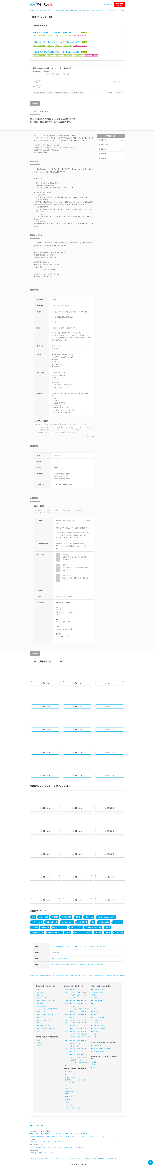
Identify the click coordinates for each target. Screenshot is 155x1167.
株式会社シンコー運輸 (87, 10)
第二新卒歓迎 (56, 964)
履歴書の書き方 (35, 1133)
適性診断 (77, 1133)
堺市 (83, 1037)
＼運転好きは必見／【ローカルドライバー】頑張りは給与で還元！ (57, 42)
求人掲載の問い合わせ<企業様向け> (80, 1158)
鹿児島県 (73, 1060)
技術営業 (35, 927)
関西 (66, 1031)
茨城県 (73, 1000)
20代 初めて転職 (104, 922)
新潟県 (73, 1014)
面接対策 (67, 1136)
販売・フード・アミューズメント (46, 998)
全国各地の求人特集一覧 (99, 1051)
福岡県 (73, 1054)
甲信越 (66, 1014)
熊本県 (73, 1057)
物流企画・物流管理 (75, 10)
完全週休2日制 (68, 1088)
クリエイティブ (41, 1011)
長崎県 (84, 1054)
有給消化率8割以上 (70, 1077)
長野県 (84, 1014)
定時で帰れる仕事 (37, 932)
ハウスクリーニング (59, 927)
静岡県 (78, 1023)
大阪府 (84, 1031)
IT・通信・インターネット (99, 989)
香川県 (78, 1049)
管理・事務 (51, 10)
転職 (32, 1142)
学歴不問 (100, 964)
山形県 (78, 995)
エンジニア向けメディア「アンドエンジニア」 (109, 1136)
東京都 (84, 1003)
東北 (66, 992)
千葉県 (78, 1003)
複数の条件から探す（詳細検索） (101, 1048)
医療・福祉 (40, 1003)
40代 (33, 917)
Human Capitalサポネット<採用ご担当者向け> (105, 1158)
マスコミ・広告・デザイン (99, 1017)
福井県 (84, 1020)
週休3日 (78, 917)
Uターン (84, 1133)
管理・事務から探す (41, 10)
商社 (93, 1003)
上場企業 (67, 1102)
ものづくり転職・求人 (54, 1147)
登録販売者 (45, 927)
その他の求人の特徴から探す (72, 1108)
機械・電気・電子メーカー (99, 992)
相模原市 (84, 1011)
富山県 (73, 1020)
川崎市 (78, 1011)
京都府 (78, 1031)
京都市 (73, 1037)
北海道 (66, 989)
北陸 (66, 1020)
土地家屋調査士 (82, 922)
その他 (94, 1037)
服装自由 (67, 1094)
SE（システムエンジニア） (106, 917)
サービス (94, 1006)
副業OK (67, 1085)
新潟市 (73, 1017)
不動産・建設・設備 (97, 1025)
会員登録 (119, 4)
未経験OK (67, 1099)
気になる (46, 683)
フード (94, 1014)
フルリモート (117, 922)
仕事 (61, 1136)
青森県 (73, 992)
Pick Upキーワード (46, 1142)
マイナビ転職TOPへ (37, 1125)
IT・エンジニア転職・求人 (38, 1147)
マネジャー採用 (69, 1105)
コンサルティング (97, 1023)
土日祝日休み (118, 932)
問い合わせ (65, 1158)
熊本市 (85, 1063)
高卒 (93, 1067)
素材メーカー (96, 995)
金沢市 (59, 952)
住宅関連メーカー (97, 998)
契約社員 (39, 1043)
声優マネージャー (76, 927)
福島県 (84, 995)
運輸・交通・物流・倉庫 (99, 1028)
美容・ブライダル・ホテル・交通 (46, 1000)
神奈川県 (73, 1006)
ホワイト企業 (43, 917)
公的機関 (94, 1034)
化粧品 (108, 927)
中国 (66, 1040)
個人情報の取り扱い (44, 1158)
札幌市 (73, 989)
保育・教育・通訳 (41, 1006)
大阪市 (78, 1037)
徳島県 (73, 1049)
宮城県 (84, 992)
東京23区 (87, 1009)
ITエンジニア (40, 1017)
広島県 (73, 1043)
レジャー (94, 1009)
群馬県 (84, 1000)
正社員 (68, 932)
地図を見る (60, 614)
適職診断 (54, 1136)
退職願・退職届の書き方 (37, 1136)
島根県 (78, 1040)
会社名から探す (96, 1045)
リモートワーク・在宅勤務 (83, 932)
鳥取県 (73, 1040)
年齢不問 (55, 917)
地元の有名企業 (37, 922)
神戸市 (88, 1037)
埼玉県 (73, 1003)
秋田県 (73, 995)
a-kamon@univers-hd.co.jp (64, 629)
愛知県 (84, 1023)
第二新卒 (98, 932)
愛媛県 (84, 1049)
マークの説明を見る (88, 437)
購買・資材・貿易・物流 (62, 10)
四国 (66, 1049)
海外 (66, 1065)
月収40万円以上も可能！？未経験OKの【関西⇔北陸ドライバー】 (56, 32)
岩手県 (78, 992)
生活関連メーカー (97, 1000)
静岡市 (73, 1028)
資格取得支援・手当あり (68, 964)
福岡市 (80, 1063)
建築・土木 (40, 1023)
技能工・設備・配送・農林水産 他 (46, 1028)
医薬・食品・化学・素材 (43, 1025)
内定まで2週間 (92, 964)
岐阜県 (73, 1023)
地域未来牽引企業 (51, 922)
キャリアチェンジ (67, 922)
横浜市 (73, 1011)
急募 (66, 1074)
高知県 (73, 1051)
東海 (66, 1023)
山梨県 (78, 1014)
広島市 (78, 1046)
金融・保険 (95, 1020)
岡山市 (73, 1046)
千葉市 (81, 1009)
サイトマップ (55, 1158)
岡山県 (84, 1040)
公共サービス (40, 1031)
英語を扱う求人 (49, 1153)
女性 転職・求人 (67, 1147)
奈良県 (78, 1034)
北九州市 (73, 1063)
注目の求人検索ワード (55, 932)
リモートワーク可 (69, 1082)
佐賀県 (78, 1054)
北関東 (66, 1000)
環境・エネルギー (97, 1031)
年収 (48, 1136)
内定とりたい (89, 917)
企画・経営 (40, 992)
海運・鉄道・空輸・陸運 (59, 958)
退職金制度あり (69, 1091)
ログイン (109, 4)
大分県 (78, 1057)
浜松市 (78, 1028)
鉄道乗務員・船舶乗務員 (93, 927)
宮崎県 (84, 1057)
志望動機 (69, 1133)
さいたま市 (74, 1009)
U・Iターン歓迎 (82, 964)
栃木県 (78, 1000)
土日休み (94, 1062)
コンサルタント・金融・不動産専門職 (47, 1009)
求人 (37, 1142)
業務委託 (39, 1045)
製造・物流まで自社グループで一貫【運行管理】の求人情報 (109, 10)
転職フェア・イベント (88, 1136)
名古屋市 (84, 1028)
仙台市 (73, 998)
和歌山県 (84, 1034)
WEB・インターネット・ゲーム (45, 1014)
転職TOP (32, 10)
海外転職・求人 (79, 1147)
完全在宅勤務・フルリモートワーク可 (75, 1080)
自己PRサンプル (60, 1133)
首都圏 (66, 1003)
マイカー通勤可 (69, 1096)
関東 (93, 922)
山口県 (78, 1043)
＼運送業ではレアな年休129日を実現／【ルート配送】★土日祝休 (56, 52)
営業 (38, 989)
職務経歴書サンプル (47, 1133)
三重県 (73, 1025)
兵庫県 (73, 1034)
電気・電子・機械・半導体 (44, 1020)
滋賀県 (73, 1031)
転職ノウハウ (75, 1136)
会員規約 (33, 1158)
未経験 (108, 932)
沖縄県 (80, 1060)
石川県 (54, 952)
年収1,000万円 (66, 917)
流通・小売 (95, 1011)
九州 (66, 1054)
